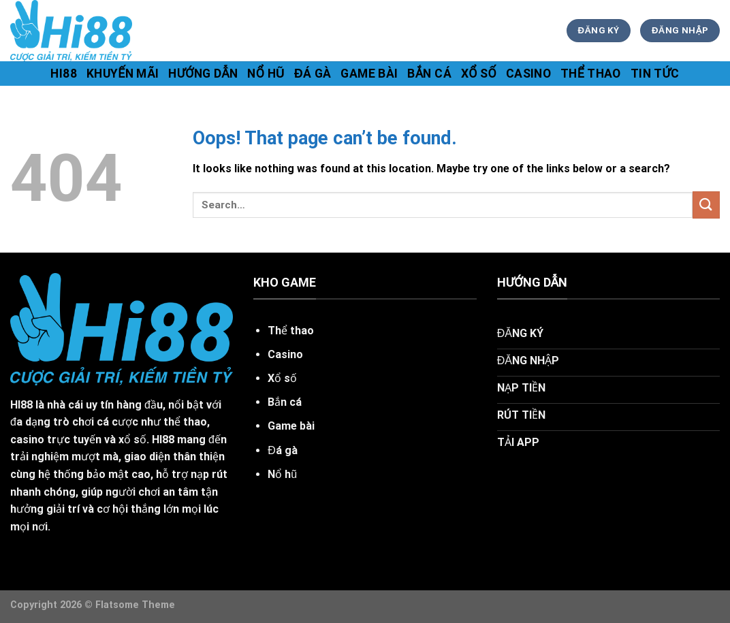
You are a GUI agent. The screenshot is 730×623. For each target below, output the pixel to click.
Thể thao (590, 73)
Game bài (369, 73)
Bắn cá (429, 73)
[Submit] (706, 204)
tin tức (655, 73)
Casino (528, 73)
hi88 (63, 73)
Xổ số (478, 73)
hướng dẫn (203, 73)
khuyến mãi (122, 73)
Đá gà (312, 73)
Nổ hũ (266, 73)
